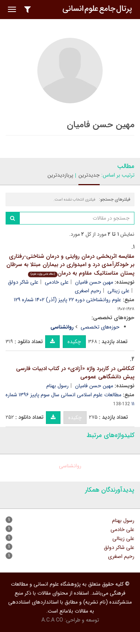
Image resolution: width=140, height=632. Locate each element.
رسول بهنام (57, 386)
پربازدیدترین (60, 175)
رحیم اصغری (88, 291)
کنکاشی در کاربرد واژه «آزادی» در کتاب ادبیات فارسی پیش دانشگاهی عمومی (75, 373)
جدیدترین (89, 175)
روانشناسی (70, 466)
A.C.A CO (52, 620)
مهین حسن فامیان (94, 282)
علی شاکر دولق (23, 282)
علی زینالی (119, 291)
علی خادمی (57, 282)
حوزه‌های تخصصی (100, 327)
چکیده (74, 342)
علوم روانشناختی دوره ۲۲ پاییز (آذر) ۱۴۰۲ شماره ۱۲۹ (67, 300)
